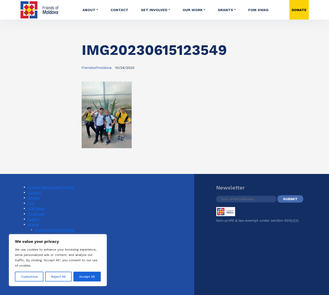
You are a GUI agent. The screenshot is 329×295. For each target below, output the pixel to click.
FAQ (31, 203)
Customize (29, 276)
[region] (58, 260)
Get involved (154, 10)
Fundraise (36, 214)
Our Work (193, 10)
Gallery (34, 219)
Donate (34, 198)
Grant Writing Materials (55, 230)
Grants (225, 10)
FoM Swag (258, 10)
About (89, 10)
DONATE (299, 10)
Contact (119, 10)
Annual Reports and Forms (51, 187)
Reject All (58, 276)
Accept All (87, 276)
